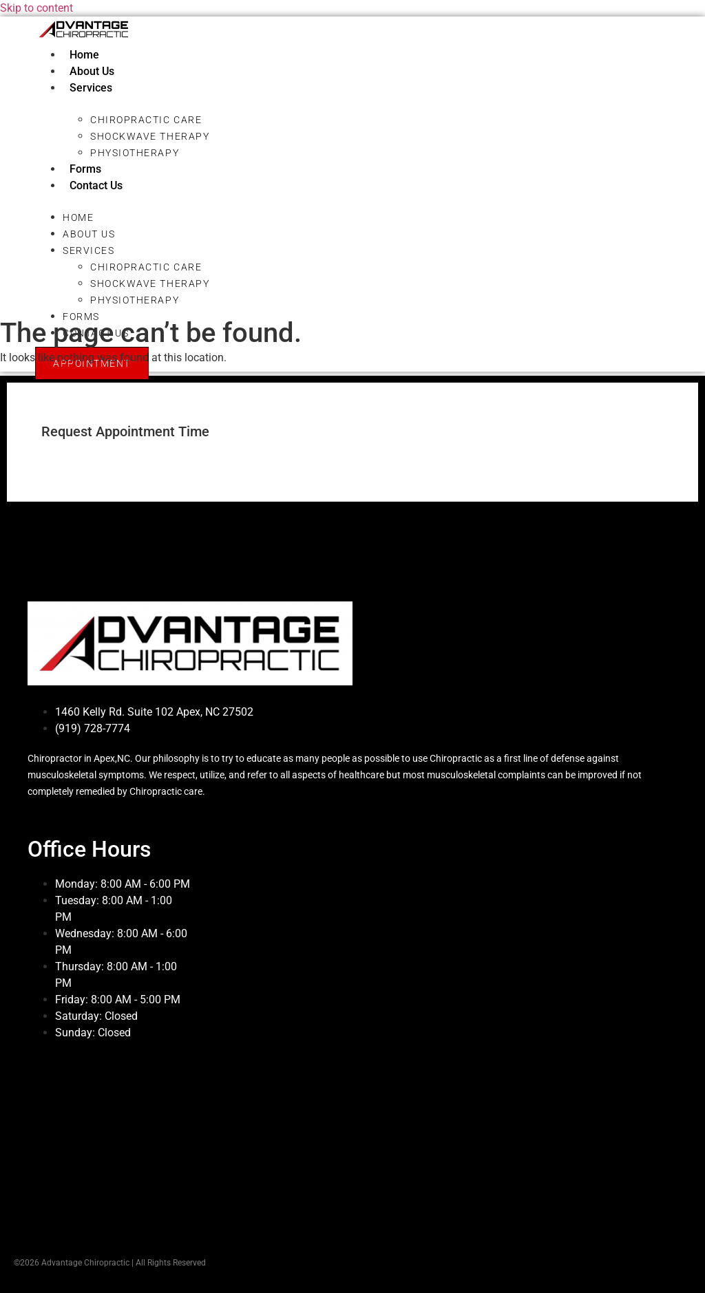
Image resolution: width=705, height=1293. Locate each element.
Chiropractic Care (146, 119)
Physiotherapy (134, 152)
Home (84, 54)
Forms (85, 168)
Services (91, 87)
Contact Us (96, 185)
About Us (92, 71)
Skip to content (36, 7)
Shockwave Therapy (149, 136)
